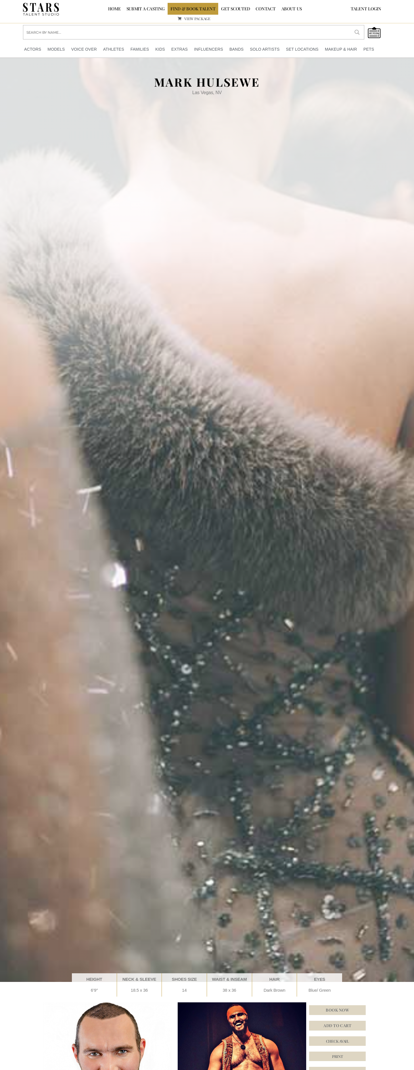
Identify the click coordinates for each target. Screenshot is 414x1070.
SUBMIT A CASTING (145, 9)
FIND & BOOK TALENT (192, 9)
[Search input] (187, 32)
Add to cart (337, 1025)
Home (114, 9)
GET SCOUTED (235, 9)
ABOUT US (291, 9)
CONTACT (265, 9)
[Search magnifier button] (357, 32)
